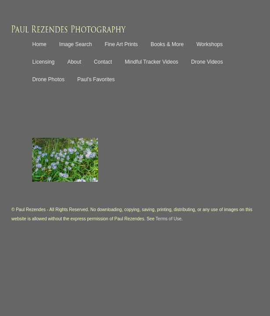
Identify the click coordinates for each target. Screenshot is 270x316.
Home (39, 44)
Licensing (43, 62)
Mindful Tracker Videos (151, 62)
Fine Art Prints (121, 44)
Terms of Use (168, 218)
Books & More (167, 44)
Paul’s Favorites (96, 79)
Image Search (75, 44)
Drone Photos (48, 79)
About (74, 62)
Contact (103, 62)
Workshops (209, 44)
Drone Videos (207, 62)
